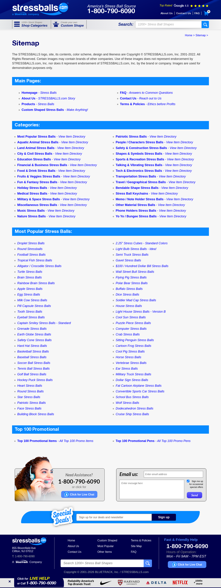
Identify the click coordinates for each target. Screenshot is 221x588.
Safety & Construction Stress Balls (142, 148)
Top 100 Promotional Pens (135, 441)
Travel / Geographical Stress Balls (141, 182)
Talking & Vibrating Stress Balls (139, 165)
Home (71, 540)
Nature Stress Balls (32, 216)
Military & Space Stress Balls (39, 199)
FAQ (197, 13)
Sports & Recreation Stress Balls (140, 159)
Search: (125, 24)
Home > (190, 35)
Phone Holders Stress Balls (136, 210)
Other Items (104, 551)
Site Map (136, 546)
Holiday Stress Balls (32, 188)
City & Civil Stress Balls (35, 153)
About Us (167, 13)
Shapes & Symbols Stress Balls (139, 153)
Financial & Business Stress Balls (42, 165)
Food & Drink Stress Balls (36, 170)
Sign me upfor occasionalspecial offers (196, 484)
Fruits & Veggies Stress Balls (39, 176)
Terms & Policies (147, 104)
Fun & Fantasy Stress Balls (37, 182)
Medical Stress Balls (32, 193)
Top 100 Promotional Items (37, 441)
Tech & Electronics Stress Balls (139, 170)
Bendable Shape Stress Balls (137, 188)
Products (38, 104)
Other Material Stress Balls (136, 205)
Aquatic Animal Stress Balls (38, 142)
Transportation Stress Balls (136, 176)
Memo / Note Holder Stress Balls (140, 199)
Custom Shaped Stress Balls (55, 110)
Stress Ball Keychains (132, 193)
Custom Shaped (107, 540)
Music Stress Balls (31, 210)
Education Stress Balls (34, 159)
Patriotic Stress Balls (132, 136)
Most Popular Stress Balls (36, 136)
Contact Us (183, 13)
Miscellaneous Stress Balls (37, 205)
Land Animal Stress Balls (36, 148)
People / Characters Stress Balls (140, 142)
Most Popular (105, 546)
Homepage (39, 92)
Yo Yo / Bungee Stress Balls (136, 216)
